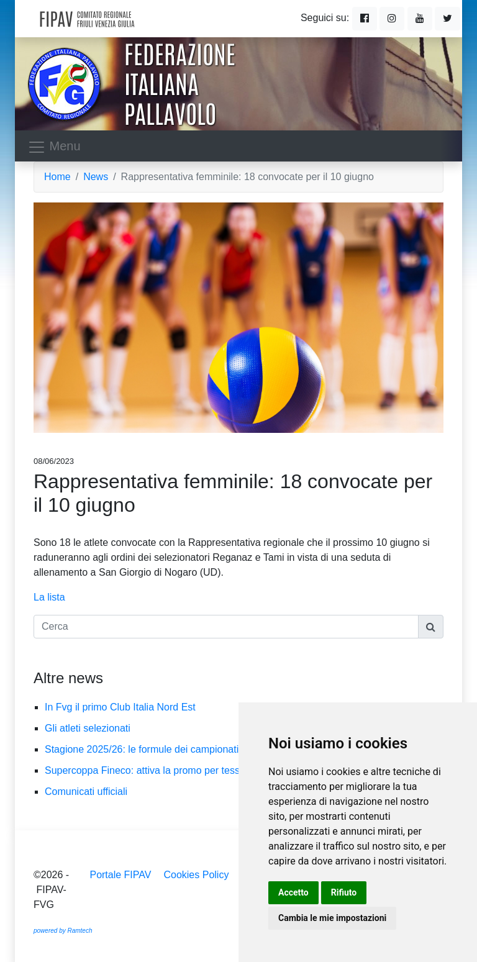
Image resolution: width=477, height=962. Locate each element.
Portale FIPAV (120, 874)
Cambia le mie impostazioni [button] (332, 918)
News (95, 176)
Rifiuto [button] (344, 892)
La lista (49, 597)
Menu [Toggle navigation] (54, 147)
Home (57, 176)
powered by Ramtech (63, 930)
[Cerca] (226, 626)
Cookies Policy (196, 874)
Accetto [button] (293, 892)
